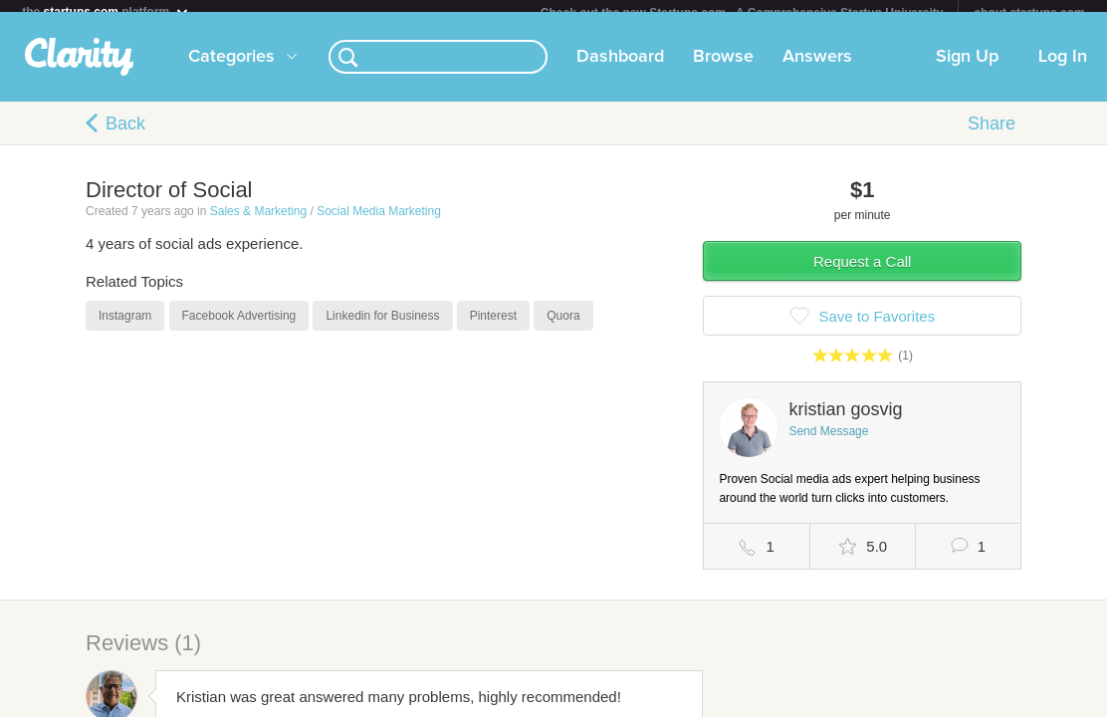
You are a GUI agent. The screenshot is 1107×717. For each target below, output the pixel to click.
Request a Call (862, 273)
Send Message (828, 443)
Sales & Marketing (258, 223)
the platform (105, 11)
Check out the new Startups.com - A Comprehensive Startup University (742, 13)
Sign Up (967, 69)
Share (991, 135)
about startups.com (1029, 13)
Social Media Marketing (379, 223)
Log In (1062, 69)
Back (125, 135)
